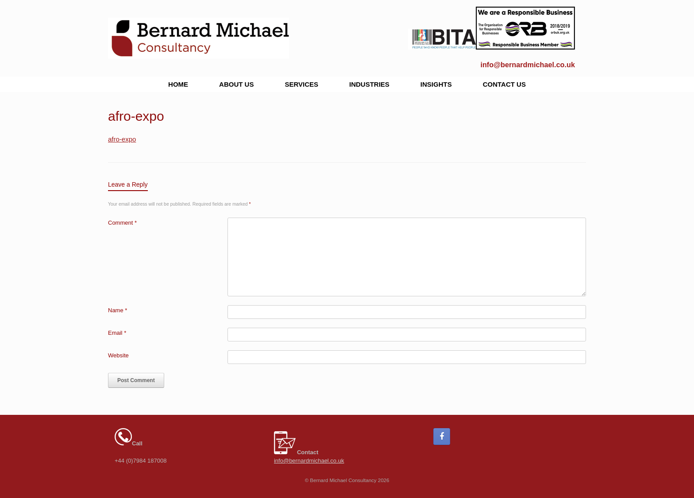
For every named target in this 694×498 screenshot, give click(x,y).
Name (117, 310)
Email (117, 332)
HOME (178, 84)
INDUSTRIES (369, 84)
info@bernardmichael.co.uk (527, 65)
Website (118, 355)
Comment (122, 222)
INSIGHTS (436, 84)
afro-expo (122, 139)
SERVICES (301, 84)
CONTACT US (504, 84)
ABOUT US (236, 84)
